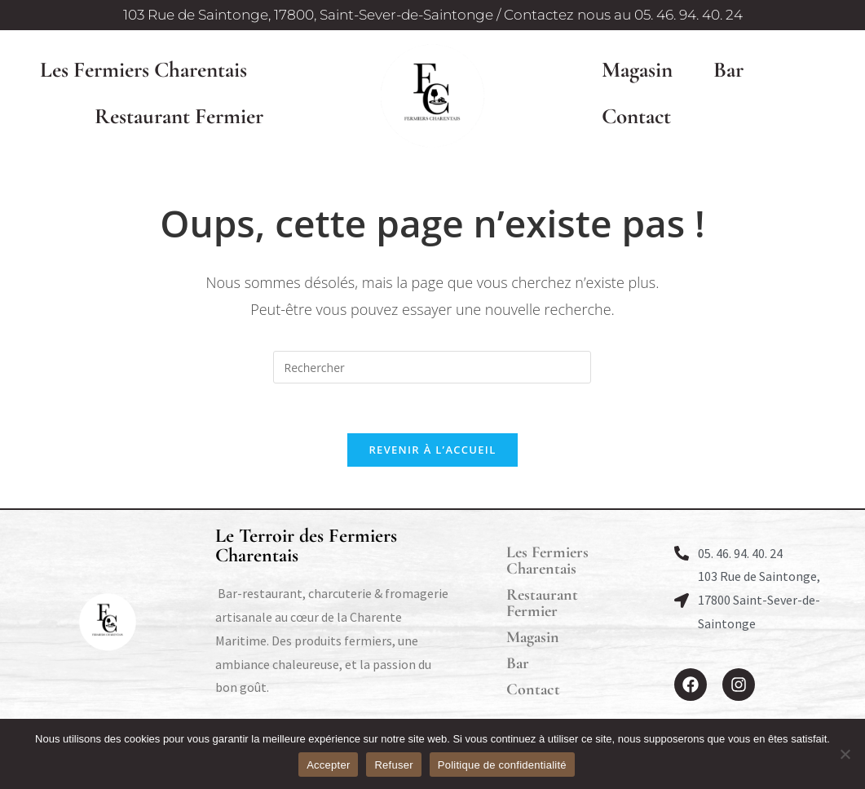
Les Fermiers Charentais (143, 69)
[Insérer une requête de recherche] (432, 367)
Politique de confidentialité (502, 765)
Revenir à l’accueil (432, 449)
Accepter (328, 765)
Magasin (637, 69)
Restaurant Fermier (179, 116)
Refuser (393, 765)
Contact (636, 116)
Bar (728, 69)
